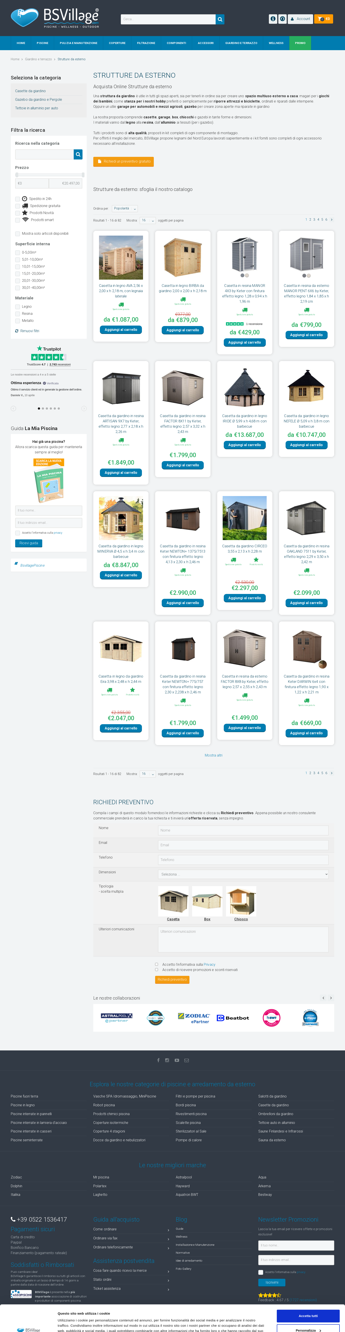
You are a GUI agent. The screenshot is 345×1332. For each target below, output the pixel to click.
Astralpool (184, 1177)
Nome (103, 828)
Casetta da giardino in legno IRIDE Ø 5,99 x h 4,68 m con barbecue (244, 421)
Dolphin (16, 1186)
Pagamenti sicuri (33, 1229)
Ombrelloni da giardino (275, 1114)
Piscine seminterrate (27, 1140)
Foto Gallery (183, 1268)
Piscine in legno (23, 1105)
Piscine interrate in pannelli (31, 1114)
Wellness (181, 1236)
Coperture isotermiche (110, 1123)
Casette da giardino (30, 91)
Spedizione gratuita (41, 206)
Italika (15, 1195)
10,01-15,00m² (33, 266)
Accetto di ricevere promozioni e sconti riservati (196, 970)
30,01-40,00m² (33, 288)
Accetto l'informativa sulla (185, 964)
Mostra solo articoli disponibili (45, 233)
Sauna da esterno (272, 1140)
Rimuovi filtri (27, 331)
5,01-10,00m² (32, 259)
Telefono (106, 857)
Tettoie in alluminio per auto (36, 108)
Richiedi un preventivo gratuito (124, 161)
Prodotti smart (38, 220)
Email (103, 843)
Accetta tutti (308, 1291)
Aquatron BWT (187, 1195)
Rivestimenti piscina (191, 1114)
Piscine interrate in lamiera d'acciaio (39, 1123)
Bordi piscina (186, 1105)
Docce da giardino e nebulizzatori (119, 1140)
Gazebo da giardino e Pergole (38, 99)
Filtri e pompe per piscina (195, 1096)
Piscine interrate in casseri (31, 1131)
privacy (58, 532)
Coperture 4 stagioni (109, 1131)
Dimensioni (107, 872)
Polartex (99, 1186)
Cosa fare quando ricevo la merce (131, 1271)
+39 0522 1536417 (39, 1219)
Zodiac (16, 1177)
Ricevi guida (29, 543)
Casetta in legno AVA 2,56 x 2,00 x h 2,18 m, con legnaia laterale (121, 290)
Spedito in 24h (37, 199)
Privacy (209, 964)
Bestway (265, 1195)
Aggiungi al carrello (121, 337)
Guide (180, 1228)
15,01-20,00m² (33, 273)
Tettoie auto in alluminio (276, 1123)
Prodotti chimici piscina (111, 1114)
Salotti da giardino (272, 1096)
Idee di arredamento (189, 1260)
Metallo (28, 321)
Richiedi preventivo (172, 979)
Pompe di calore (189, 1140)
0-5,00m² (29, 252)
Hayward (183, 1186)
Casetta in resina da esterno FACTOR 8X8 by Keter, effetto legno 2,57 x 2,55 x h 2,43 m (244, 681)
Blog (181, 1219)
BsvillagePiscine (32, 565)
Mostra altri (213, 755)
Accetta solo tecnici (308, 1320)
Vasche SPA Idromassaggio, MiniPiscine (124, 1096)
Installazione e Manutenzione (195, 1244)
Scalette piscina (188, 1123)
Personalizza (308, 1305)
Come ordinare (131, 1230)
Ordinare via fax (131, 1239)
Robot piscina (104, 1105)
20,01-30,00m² (33, 280)
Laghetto (100, 1195)
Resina (27, 313)
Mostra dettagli (69, 1323)
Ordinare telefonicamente (131, 1248)
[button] (300, 19)
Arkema (264, 1186)
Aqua (262, 1177)
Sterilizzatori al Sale (191, 1131)
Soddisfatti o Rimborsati (42, 1264)
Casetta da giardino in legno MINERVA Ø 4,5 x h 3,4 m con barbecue (120, 551)
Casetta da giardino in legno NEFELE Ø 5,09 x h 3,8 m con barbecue (307, 421)
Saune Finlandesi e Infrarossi (280, 1131)
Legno (27, 306)
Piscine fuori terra (24, 1096)
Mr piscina (101, 1177)
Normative (183, 1252)
